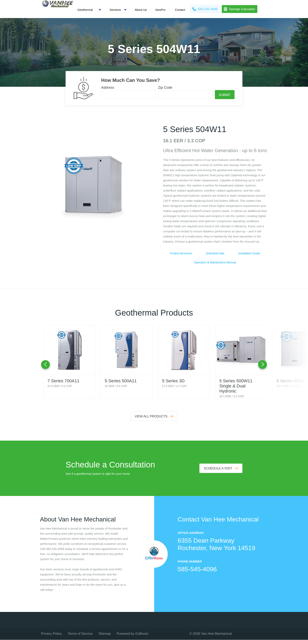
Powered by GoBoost (132, 634)
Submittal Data (215, 253)
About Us (141, 9)
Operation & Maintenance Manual (215, 262)
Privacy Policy (51, 634)
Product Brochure (181, 253)
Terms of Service (80, 634)
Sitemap (104, 634)
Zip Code (165, 87)
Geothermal (85, 9)
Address (107, 87)
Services (115, 9)
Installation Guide (249, 253)
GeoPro (160, 9)
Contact (180, 9)
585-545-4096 (197, 569)
